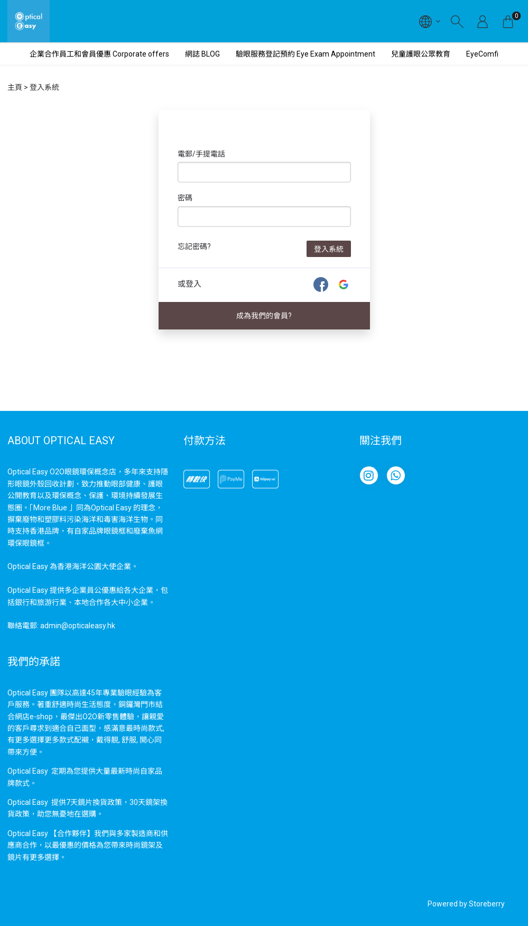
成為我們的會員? (264, 315)
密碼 (185, 198)
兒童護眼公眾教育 (420, 54)
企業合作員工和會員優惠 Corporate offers (99, 54)
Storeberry (487, 904)
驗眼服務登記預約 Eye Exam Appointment (305, 54)
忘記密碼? (194, 246)
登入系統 (329, 249)
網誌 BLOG (202, 54)
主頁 (14, 87)
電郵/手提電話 (201, 154)
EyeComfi (482, 54)
